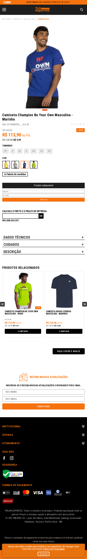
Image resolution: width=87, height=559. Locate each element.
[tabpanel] (43, 67)
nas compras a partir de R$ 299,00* (48, 2)
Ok (41, 215)
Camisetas (43, 19)
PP (5, 151)
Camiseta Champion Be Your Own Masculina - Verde (21, 312)
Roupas (17, 19)
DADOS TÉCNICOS (17, 237)
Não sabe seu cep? (10, 220)
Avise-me (43, 200)
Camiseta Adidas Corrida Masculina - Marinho (58, 312)
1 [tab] (44, 110)
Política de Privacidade (54, 549)
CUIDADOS (11, 244)
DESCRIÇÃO (12, 252)
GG (33, 151)
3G (49, 151)
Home (8, 19)
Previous (2, 304)
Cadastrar (43, 406)
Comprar (23, 331)
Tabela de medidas (16, 174)
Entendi (43, 554)
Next (84, 304)
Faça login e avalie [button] (68, 351)
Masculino (29, 19)
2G (41, 151)
